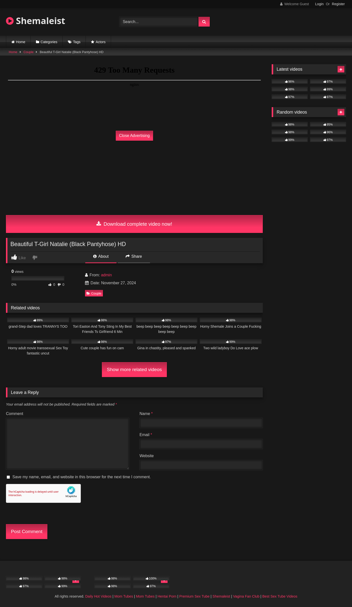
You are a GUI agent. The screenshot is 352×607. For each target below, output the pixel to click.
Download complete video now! (134, 224)
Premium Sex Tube (194, 596)
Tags (77, 42)
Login (319, 4)
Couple (29, 52)
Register (338, 4)
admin (106, 275)
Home (20, 42)
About (101, 256)
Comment (14, 414)
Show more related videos (134, 369)
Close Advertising (134, 135)
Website (147, 456)
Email (146, 435)
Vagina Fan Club (246, 596)
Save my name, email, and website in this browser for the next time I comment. (81, 477)
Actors (101, 42)
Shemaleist (35, 21)
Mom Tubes (124, 596)
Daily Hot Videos (98, 596)
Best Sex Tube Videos (279, 596)
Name (146, 414)
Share (134, 256)
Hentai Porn (166, 596)
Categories (49, 42)
